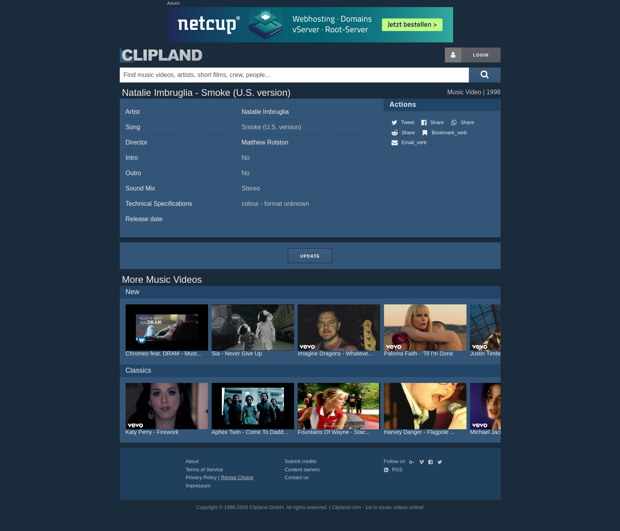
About (192, 461)
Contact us (297, 477)
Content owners (302, 469)
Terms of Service (204, 469)
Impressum (198, 486)
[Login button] (453, 55)
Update (310, 256)
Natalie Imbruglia (265, 111)
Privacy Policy (201, 477)
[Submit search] (484, 75)
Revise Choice (237, 477)
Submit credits (300, 461)
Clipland (161, 55)
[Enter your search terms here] (294, 75)
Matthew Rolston (264, 142)
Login (481, 55)
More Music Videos (162, 279)
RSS (393, 469)
